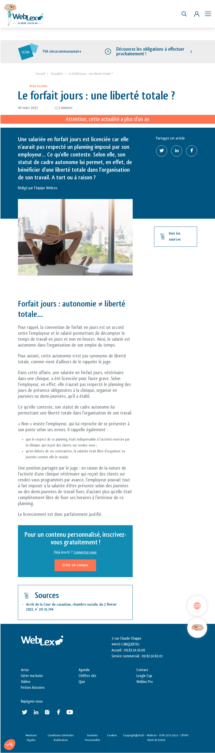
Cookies (112, 735)
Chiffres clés (87, 676)
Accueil (40, 73)
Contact (142, 670)
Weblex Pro (144, 682)
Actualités (57, 73)
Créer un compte (75, 565)
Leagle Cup (144, 676)
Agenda (84, 670)
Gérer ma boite (32, 676)
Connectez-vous (85, 552)
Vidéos (25, 682)
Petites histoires (33, 688)
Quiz (82, 682)
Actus (25, 670)
